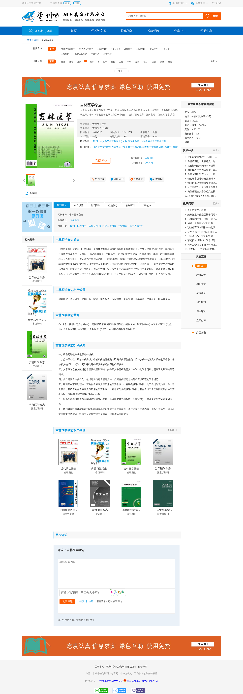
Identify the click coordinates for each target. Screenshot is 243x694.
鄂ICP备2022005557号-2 (111, 681)
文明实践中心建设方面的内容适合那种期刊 (201, 232)
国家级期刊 (37, 408)
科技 (113, 62)
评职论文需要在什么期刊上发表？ (201, 157)
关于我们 (216, 3)
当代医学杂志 (37, 404)
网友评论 (201, 311)
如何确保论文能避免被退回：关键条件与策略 (201, 183)
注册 (77, 3)
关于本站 (100, 666)
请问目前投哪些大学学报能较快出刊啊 (201, 240)
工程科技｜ (66, 54)
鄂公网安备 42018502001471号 (142, 681)
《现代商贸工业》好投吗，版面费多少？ (201, 236)
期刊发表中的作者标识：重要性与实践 (201, 170)
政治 (154, 62)
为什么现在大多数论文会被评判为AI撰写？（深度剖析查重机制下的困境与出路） (201, 191)
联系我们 (121, 666)
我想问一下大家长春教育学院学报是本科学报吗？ (201, 249)
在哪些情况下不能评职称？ (200, 196)
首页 (74, 30)
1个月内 (149, 163)
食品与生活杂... (37, 319)
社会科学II (115, 49)
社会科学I (166, 49)
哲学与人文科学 (86, 49)
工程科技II (102, 49)
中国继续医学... (163, 509)
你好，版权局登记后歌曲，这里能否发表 (201, 223)
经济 (63, 62)
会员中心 (180, 30)
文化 (71, 62)
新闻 (137, 62)
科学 (129, 62)
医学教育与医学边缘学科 (153, 141)
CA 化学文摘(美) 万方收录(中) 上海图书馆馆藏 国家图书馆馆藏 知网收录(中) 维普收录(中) (140, 147)
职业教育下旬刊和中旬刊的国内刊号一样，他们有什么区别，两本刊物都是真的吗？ (201, 227)
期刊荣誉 (95, 205)
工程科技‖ (140, 49)
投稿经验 (153, 30)
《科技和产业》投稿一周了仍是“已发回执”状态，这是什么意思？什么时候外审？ (201, 219)
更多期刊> (172, 430)
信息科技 (153, 49)
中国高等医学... (68, 509)
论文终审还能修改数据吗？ (200, 178)
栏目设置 (78, 205)
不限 (51, 48)
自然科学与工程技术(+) (112, 141)
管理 (162, 62)
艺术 (105, 62)
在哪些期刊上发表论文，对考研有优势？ (201, 161)
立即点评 (201, 320)
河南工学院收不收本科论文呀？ (201, 245)
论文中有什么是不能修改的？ (201, 187)
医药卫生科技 (81, 54)
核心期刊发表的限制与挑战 (200, 165)
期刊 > (37, 40)
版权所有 (132, 666)
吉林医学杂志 (37, 362)
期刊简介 (61, 205)
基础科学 (128, 49)
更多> (216, 150)
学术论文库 (98, 30)
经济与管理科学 (68, 49)
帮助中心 (206, 30)
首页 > (30, 40)
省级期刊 (149, 158)
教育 (92, 62)
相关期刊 (130, 205)
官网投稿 (101, 160)
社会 (146, 62)
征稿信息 (113, 205)
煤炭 (170, 62)
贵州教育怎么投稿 (195, 210)
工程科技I (107, 54)
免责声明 (143, 666)
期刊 (95, 141)
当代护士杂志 (37, 277)
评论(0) (147, 205)
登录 (67, 3)
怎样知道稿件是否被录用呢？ (201, 214)
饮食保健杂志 (100, 509)
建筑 (79, 62)
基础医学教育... (131, 509)
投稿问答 (127, 30)
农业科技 (95, 54)
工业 (121, 62)
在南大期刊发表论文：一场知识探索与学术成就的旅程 (201, 174)
